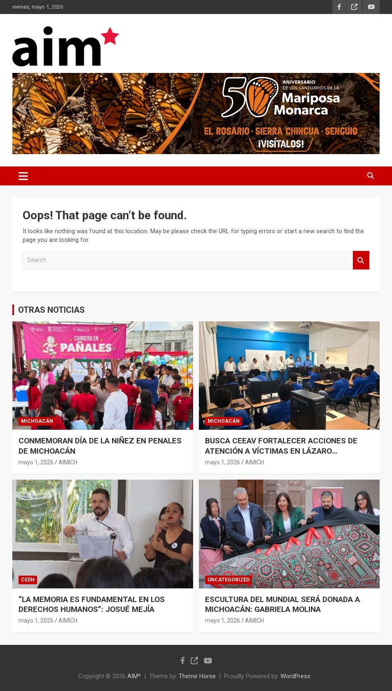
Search (361, 260)
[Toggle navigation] (23, 175)
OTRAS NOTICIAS (51, 310)
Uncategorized (229, 580)
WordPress (295, 676)
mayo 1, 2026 (36, 462)
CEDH (28, 580)
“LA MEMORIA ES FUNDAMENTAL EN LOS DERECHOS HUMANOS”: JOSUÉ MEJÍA (92, 604)
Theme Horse (197, 676)
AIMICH (67, 462)
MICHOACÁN (37, 421)
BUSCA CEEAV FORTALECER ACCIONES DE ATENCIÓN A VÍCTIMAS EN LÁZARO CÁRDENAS (281, 451)
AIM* (134, 676)
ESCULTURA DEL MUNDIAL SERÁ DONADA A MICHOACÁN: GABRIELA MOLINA (282, 604)
